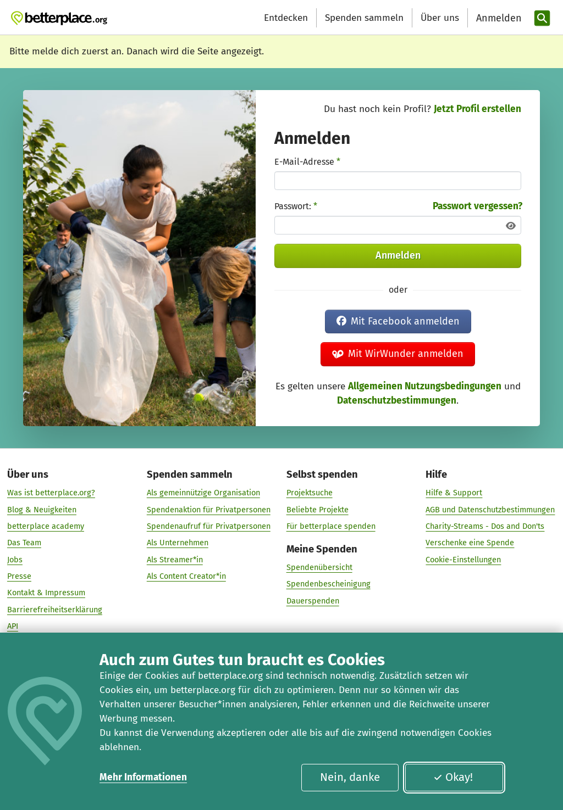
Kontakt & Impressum (46, 593)
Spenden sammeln (364, 18)
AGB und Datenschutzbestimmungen (490, 510)
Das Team (24, 543)
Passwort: (295, 206)
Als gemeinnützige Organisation (203, 493)
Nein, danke (350, 777)
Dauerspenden (312, 601)
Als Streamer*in (175, 560)
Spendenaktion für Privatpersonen (209, 510)
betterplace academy (45, 526)
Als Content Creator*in (186, 576)
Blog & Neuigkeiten (41, 510)
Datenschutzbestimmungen (396, 400)
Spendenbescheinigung (328, 584)
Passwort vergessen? (477, 206)
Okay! (453, 777)
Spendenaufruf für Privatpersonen (209, 526)
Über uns (440, 18)
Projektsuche (309, 493)
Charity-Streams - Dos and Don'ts (485, 526)
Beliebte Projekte (317, 510)
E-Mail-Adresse (307, 162)
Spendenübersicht (319, 567)
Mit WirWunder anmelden (398, 354)
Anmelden (398, 255)
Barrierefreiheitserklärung (54, 610)
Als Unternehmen (177, 543)
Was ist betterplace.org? (51, 493)
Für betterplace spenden (331, 526)
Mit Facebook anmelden (398, 321)
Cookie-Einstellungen (463, 560)
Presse (19, 576)
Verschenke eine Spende (470, 543)
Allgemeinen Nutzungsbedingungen (424, 386)
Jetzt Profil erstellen (477, 109)
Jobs (15, 560)
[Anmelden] (497, 18)
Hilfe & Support (454, 493)
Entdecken (286, 18)
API (12, 626)
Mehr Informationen (143, 777)
